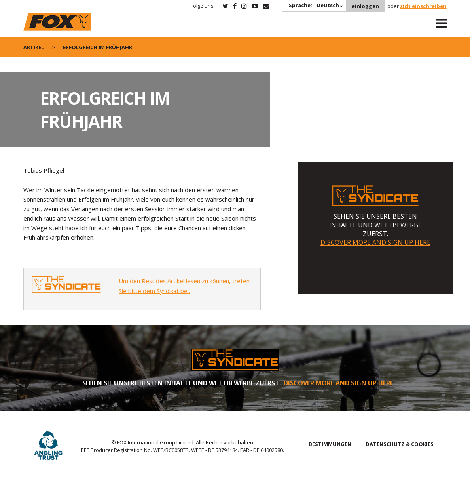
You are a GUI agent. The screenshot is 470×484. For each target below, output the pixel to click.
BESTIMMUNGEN (330, 444)
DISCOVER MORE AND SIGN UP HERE (375, 242)
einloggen (365, 6)
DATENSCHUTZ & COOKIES (400, 444)
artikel (33, 47)
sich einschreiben (423, 6)
